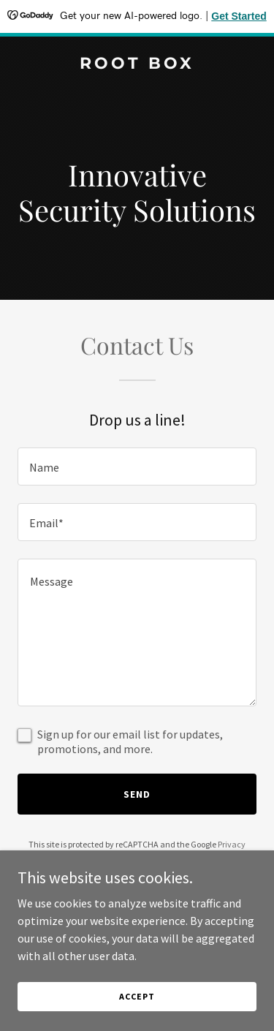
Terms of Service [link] (145, 857)
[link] (137, 64)
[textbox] (137, 466)
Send (137, 794)
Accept (136, 1016)
